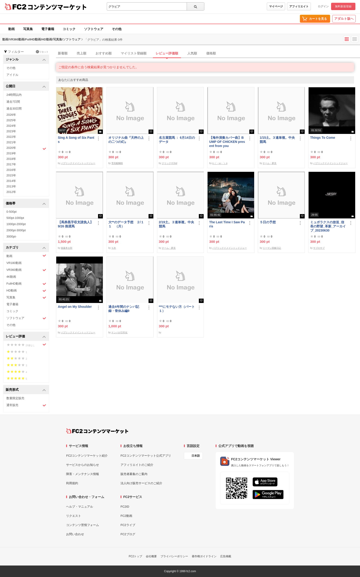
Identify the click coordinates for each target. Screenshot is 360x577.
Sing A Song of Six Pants (76, 140)
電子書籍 (47, 29)
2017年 (11, 164)
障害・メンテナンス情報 (82, 474)
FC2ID (125, 506)
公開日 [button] (26, 86)
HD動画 (26, 291)
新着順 (63, 53)
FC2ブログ (128, 534)
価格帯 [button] (26, 203)
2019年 (11, 153)
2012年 (11, 192)
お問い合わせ (75, 534)
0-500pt (11, 211)
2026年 (11, 114)
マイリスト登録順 (133, 53)
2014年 (11, 181)
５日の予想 (268, 222)
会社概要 (151, 556)
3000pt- (11, 236)
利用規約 (72, 483)
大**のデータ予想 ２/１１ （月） (126, 224)
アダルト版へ (344, 18)
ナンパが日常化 (119, 332)
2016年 (11, 170)
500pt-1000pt (15, 218)
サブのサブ (319, 248)
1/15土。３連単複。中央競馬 (277, 140)
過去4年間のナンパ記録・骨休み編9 (123, 309)
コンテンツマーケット (57, 7)
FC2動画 (126, 516)
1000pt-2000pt (16, 224)
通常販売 (26, 405)
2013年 (11, 186)
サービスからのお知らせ (82, 465)
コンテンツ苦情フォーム (82, 525)
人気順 (192, 53)
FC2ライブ (128, 525)
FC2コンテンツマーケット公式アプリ (146, 455)
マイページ (276, 6)
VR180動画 (14, 263)
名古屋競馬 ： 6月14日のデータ (177, 140)
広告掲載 (225, 556)
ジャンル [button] (26, 59)
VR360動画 (26, 270)
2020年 (26, 148)
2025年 (11, 120)
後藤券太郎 (66, 248)
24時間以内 (14, 94)
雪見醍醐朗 (117, 163)
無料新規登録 (343, 6)
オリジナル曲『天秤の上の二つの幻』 (126, 140)
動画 (11, 29)
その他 (116, 29)
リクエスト (73, 516)
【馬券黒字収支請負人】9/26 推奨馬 (75, 224)
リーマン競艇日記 (272, 248)
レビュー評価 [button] (26, 336)
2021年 (11, 142)
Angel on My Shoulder (75, 306)
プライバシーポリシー (174, 556)
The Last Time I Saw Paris (227, 224)
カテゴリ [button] (26, 248)
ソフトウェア (93, 29)
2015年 (11, 175)
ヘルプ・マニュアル (79, 506)
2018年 (11, 159)
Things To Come (322, 137)
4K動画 (11, 276)
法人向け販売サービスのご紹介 (141, 483)
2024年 (11, 125)
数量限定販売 (15, 398)
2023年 (11, 131)
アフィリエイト (299, 6)
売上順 (81, 53)
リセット (42, 51)
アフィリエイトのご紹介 (137, 465)
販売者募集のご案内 (134, 474)
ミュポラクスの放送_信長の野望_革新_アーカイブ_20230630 (328, 226)
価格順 (211, 53)
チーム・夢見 (269, 163)
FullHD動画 (26, 284)
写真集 (28, 29)
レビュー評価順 (167, 53)
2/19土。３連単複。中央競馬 (176, 224)
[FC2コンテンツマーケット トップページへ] (97, 431)
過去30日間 (14, 108)
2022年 (11, 137)
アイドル (12, 74)
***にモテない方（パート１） (177, 309)
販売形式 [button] (26, 390)
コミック (69, 29)
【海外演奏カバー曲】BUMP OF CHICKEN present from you (227, 142)
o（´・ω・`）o (220, 163)
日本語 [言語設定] (195, 455)
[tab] (208, 53)
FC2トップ (135, 556)
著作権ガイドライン (204, 556)
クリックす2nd (169, 163)
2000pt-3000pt (16, 230)
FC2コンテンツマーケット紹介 (87, 455)
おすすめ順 (104, 53)
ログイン (323, 6)
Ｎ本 (113, 248)
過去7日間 (13, 101)
